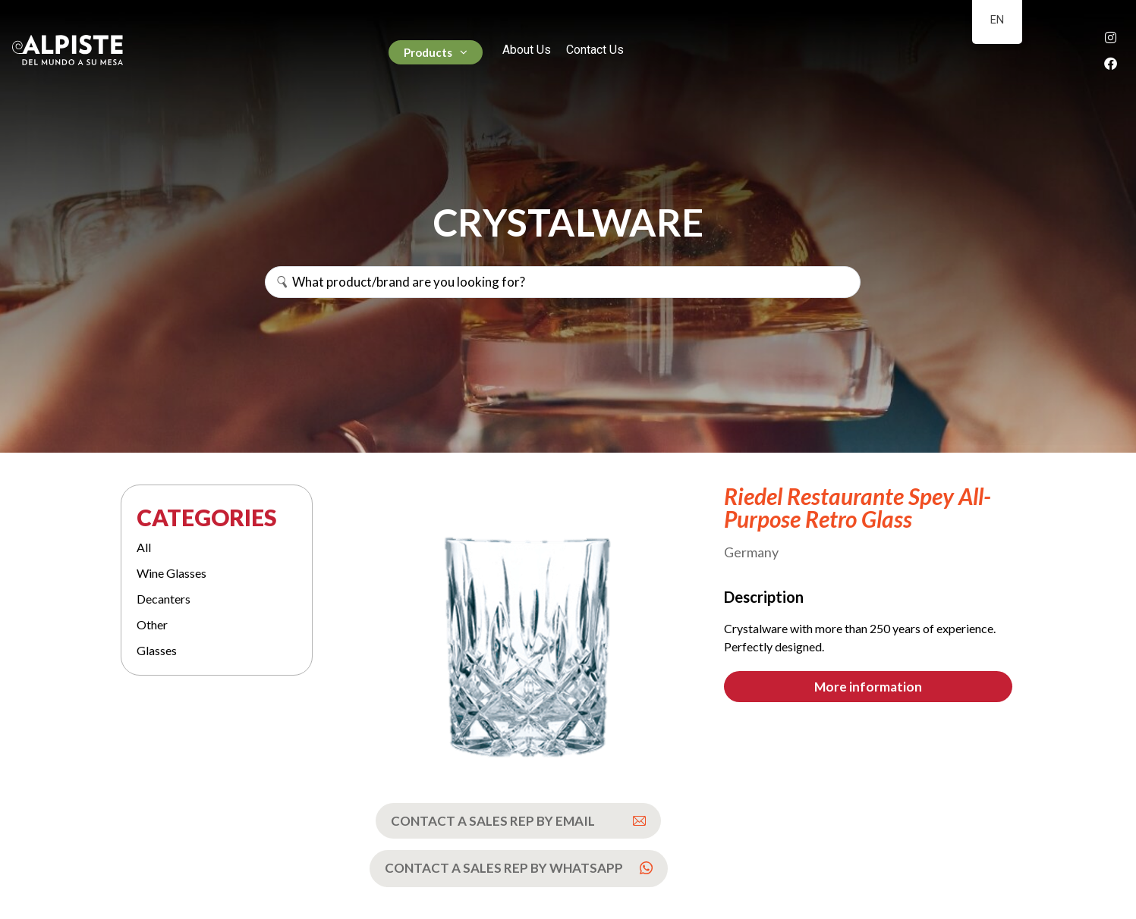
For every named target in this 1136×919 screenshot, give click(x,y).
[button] (868, 686)
